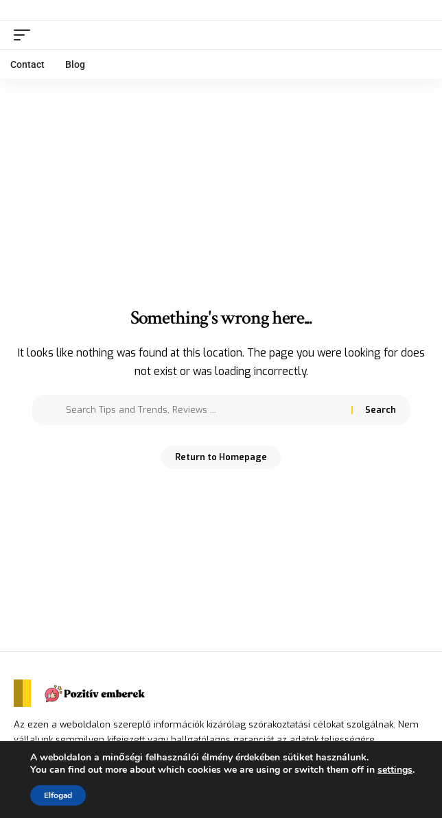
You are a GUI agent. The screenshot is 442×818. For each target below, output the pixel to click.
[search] (418, 34)
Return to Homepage (221, 457)
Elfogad (58, 795)
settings (394, 770)
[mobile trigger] (25, 35)
